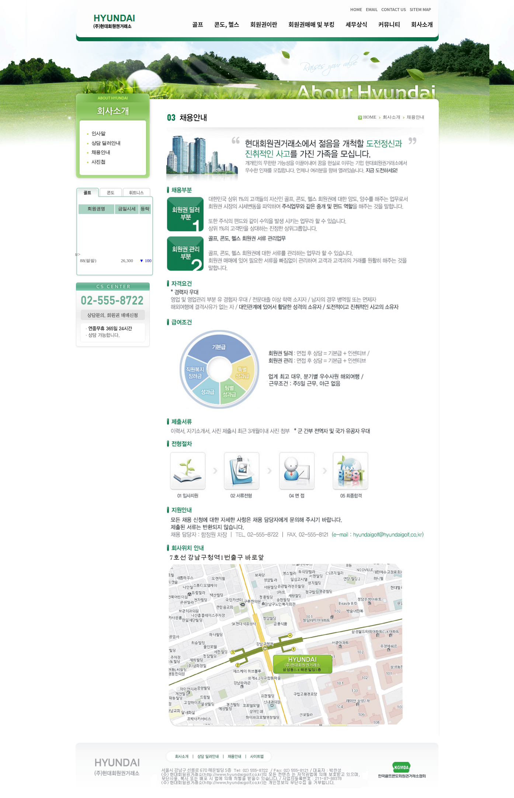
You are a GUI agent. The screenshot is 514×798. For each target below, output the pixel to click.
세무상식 (356, 24)
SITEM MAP (420, 9)
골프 (197, 24)
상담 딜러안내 (106, 143)
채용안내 (100, 152)
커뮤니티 (389, 24)
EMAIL (372, 9)
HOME (356, 9)
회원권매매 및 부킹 (311, 24)
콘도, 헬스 (226, 24)
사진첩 (98, 162)
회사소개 (422, 24)
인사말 (98, 133)
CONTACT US (393, 9)
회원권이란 (264, 24)
